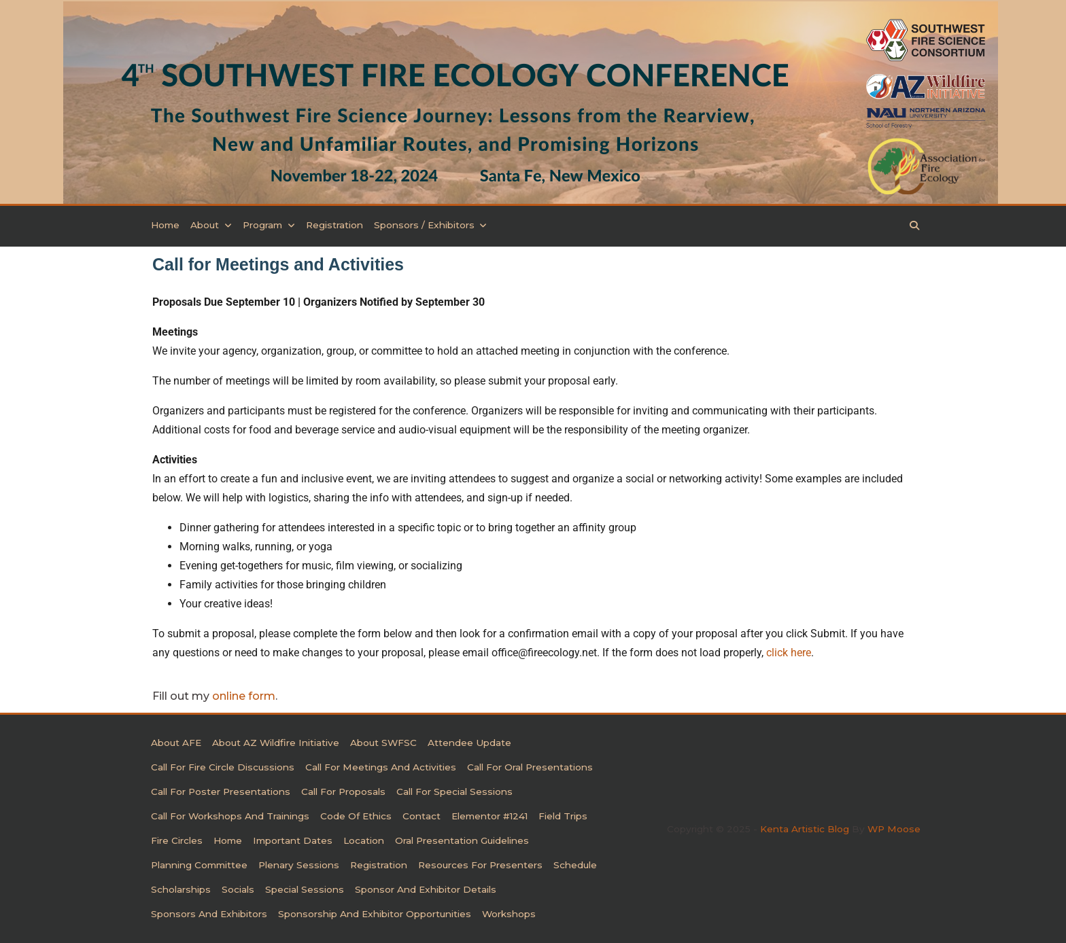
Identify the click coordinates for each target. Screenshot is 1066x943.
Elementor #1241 (489, 816)
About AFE (176, 742)
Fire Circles (177, 840)
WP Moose (894, 828)
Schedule (575, 864)
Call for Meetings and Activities (380, 767)
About (211, 225)
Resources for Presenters (480, 864)
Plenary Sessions (298, 864)
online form (243, 696)
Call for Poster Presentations (220, 791)
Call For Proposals (343, 791)
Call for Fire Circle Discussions (222, 767)
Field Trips (562, 816)
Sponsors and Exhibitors (209, 913)
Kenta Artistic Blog (804, 828)
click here (788, 652)
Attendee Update (469, 742)
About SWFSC (383, 742)
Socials (238, 889)
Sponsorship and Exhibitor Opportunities (374, 913)
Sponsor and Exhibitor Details (425, 889)
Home (165, 225)
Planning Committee (199, 864)
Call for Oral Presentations (530, 767)
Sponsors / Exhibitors (430, 225)
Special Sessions (304, 889)
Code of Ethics (356, 816)
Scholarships (181, 889)
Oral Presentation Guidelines (462, 840)
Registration (334, 225)
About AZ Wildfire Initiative (275, 742)
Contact (421, 816)
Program (269, 225)
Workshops (509, 913)
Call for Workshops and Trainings (230, 816)
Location (363, 840)
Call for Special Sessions (454, 791)
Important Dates (292, 840)
